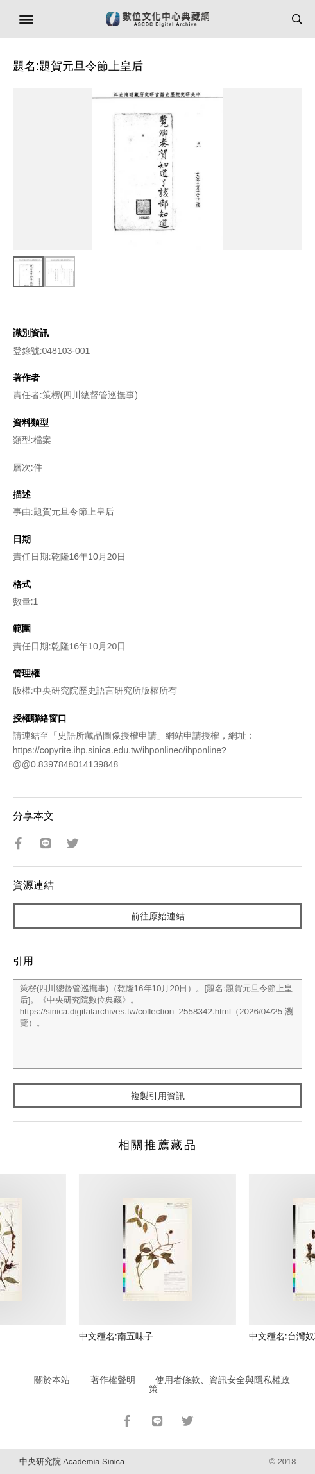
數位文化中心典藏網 (157, 19)
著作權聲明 (112, 1380)
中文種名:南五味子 (116, 1336)
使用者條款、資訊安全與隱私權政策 (220, 1384)
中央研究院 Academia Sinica (71, 1461)
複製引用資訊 (158, 1096)
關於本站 (52, 1380)
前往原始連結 (158, 916)
